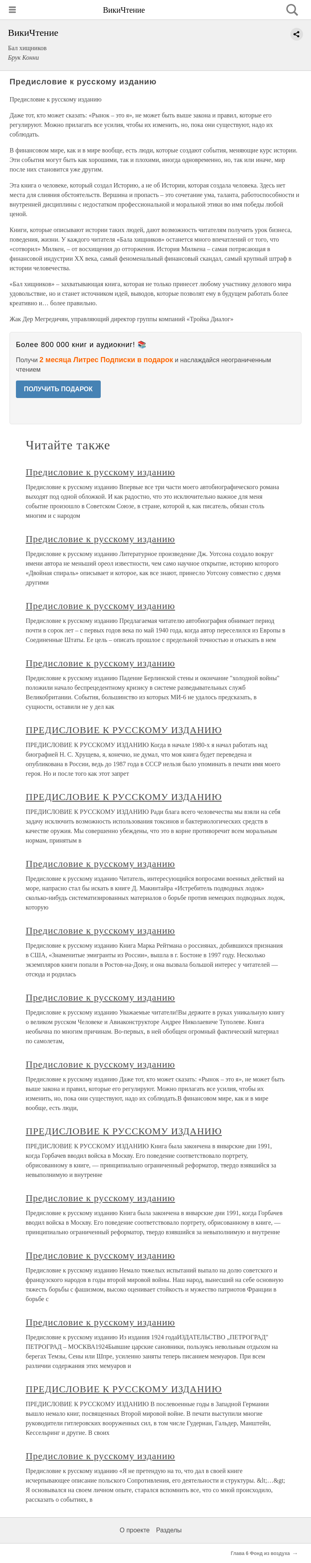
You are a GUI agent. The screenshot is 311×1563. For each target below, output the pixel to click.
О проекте (135, 1530)
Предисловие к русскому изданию (100, 472)
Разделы (169, 1530)
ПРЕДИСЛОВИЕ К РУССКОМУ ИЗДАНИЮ (124, 730)
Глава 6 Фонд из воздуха (260, 1553)
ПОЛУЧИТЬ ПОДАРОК (58, 389)
